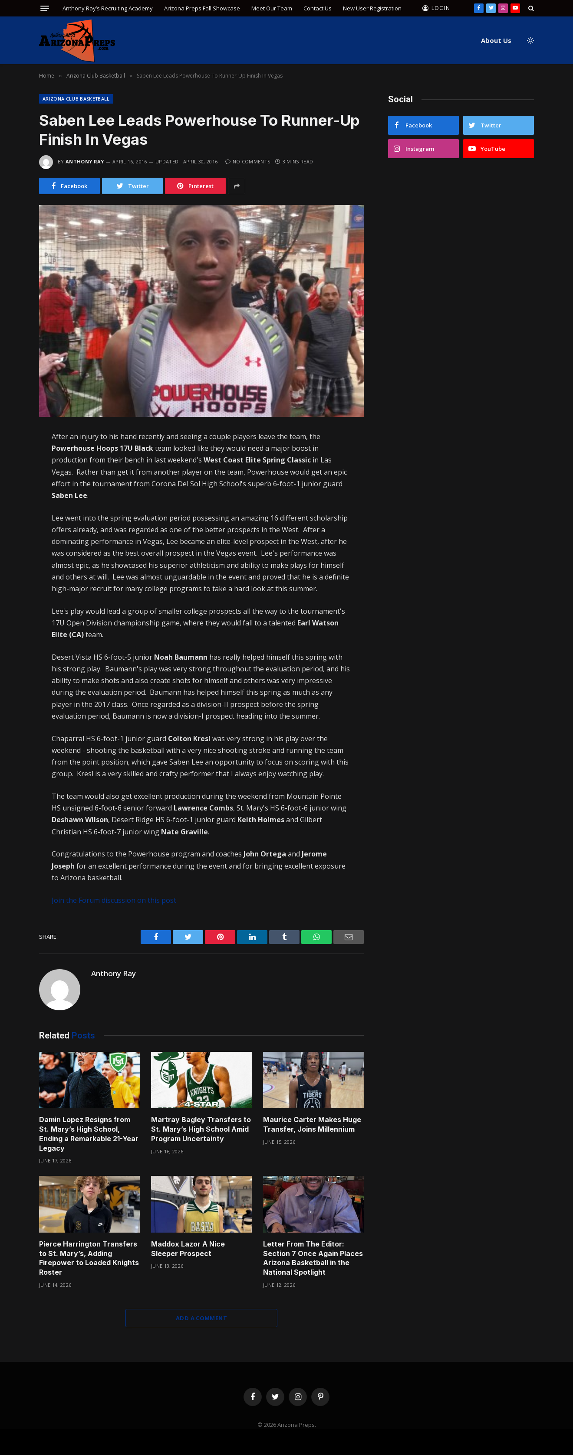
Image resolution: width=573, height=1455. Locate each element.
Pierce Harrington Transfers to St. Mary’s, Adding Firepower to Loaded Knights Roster (89, 1258)
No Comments (247, 161)
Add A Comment (201, 1318)
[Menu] (44, 8)
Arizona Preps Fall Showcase (202, 8)
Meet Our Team (271, 8)
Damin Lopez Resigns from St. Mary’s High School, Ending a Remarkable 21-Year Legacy (88, 1133)
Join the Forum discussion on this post (114, 900)
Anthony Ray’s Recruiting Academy (108, 8)
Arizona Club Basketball (76, 98)
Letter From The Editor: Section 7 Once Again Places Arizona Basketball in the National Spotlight (313, 1258)
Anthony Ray (85, 161)
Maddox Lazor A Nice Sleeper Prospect (188, 1249)
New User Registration (372, 8)
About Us (496, 40)
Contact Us (317, 8)
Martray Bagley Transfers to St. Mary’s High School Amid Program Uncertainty (201, 1129)
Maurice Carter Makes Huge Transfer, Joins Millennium (312, 1124)
